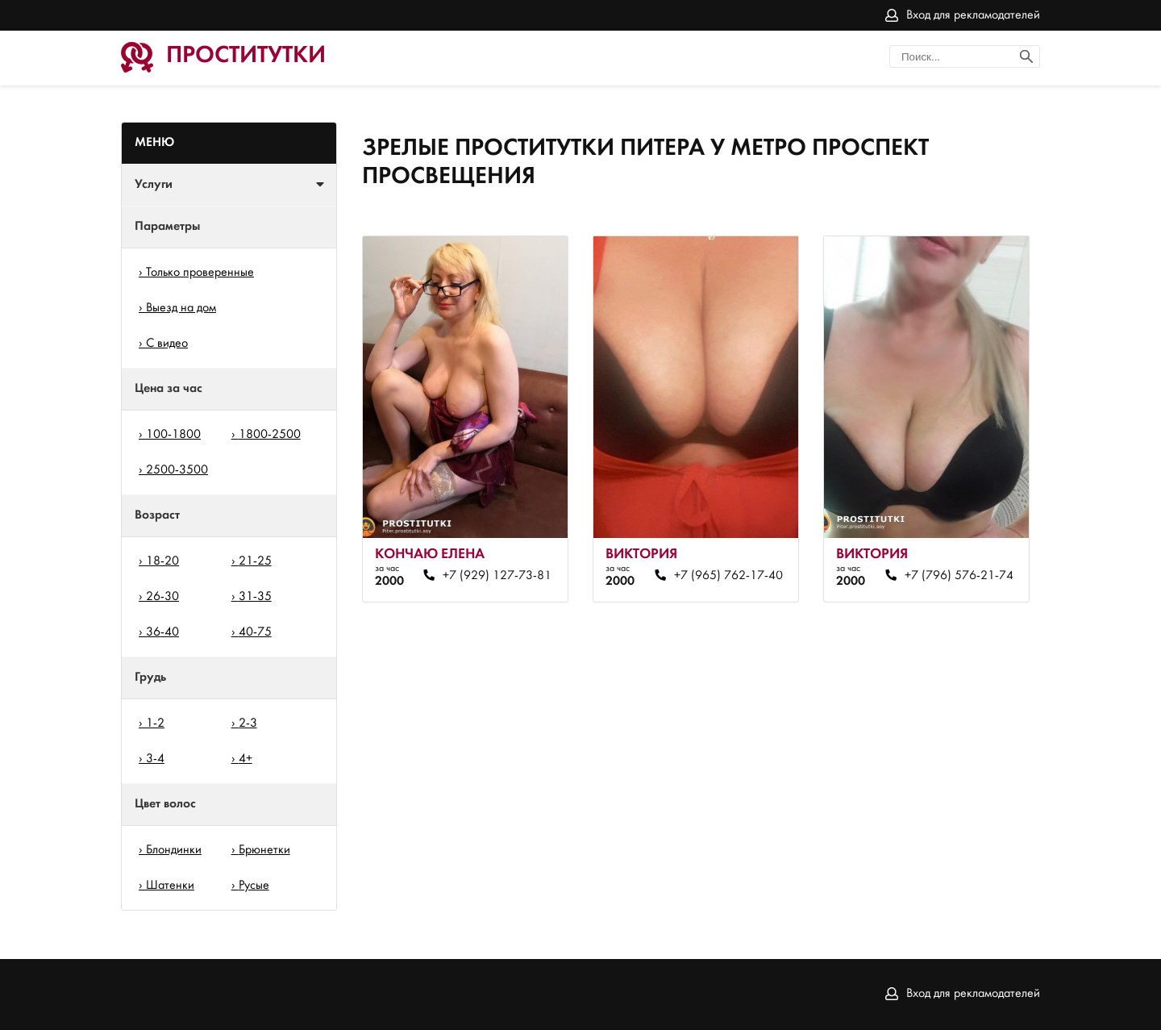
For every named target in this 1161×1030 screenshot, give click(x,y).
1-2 (155, 723)
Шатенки (170, 885)
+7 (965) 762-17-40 (728, 575)
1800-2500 (270, 434)
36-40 (162, 632)
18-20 (162, 561)
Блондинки (174, 850)
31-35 (255, 596)
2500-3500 (177, 470)
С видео (167, 343)
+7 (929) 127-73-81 (497, 575)
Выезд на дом (181, 308)
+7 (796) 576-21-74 (959, 575)
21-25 (255, 561)
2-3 (248, 723)
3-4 (155, 759)
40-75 (255, 632)
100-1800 (173, 434)
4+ (245, 759)
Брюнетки (264, 850)
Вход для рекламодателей (973, 15)
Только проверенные (200, 272)
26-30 (162, 596)
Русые (254, 885)
